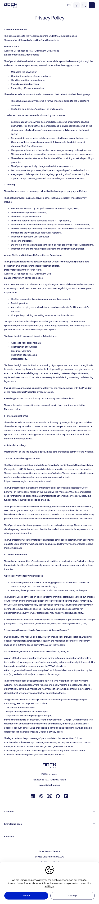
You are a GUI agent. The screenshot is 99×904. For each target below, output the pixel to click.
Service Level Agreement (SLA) (49, 856)
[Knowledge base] (49, 824)
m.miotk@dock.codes (31, 277)
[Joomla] (49, 797)
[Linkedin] (33, 797)
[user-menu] (76, 5)
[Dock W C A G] (10, 5)
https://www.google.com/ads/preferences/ (27, 481)
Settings (72, 895)
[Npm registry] (66, 797)
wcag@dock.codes (49, 785)
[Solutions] (49, 812)
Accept (26, 895)
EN (68, 5)
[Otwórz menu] (92, 5)
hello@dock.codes (29, 54)
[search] (84, 5)
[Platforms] (49, 836)
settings (49, 886)
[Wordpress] (41, 797)
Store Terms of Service (49, 851)
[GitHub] (58, 797)
